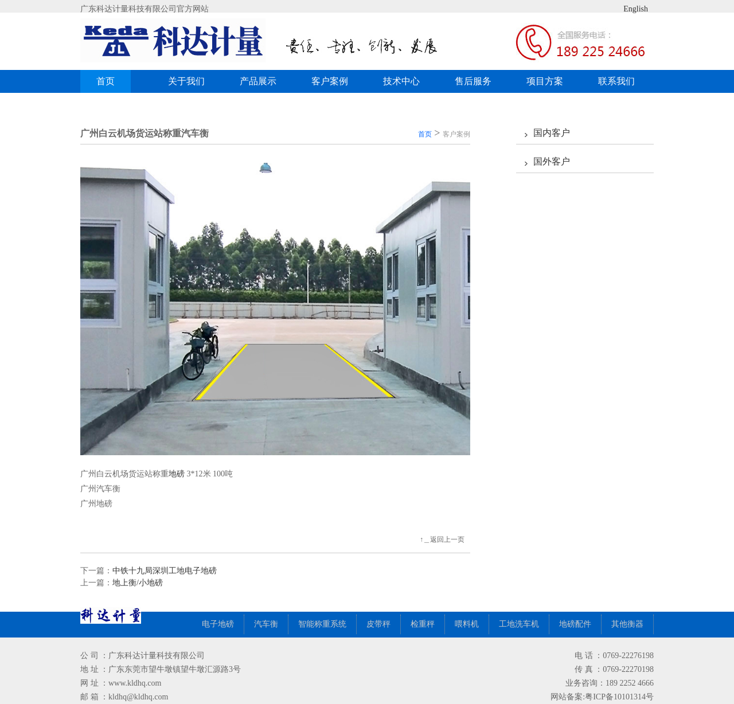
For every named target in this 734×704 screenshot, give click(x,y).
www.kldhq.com (134, 683)
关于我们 (186, 81)
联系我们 (616, 81)
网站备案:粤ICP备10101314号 (602, 697)
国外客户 (551, 161)
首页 (105, 81)
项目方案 (544, 81)
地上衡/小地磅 (137, 582)
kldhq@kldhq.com (138, 697)
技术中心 (401, 81)
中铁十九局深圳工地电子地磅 (164, 570)
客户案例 (334, 81)
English (626, 8)
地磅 (177, 474)
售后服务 (473, 81)
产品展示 (262, 81)
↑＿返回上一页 (442, 539)
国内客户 (551, 133)
